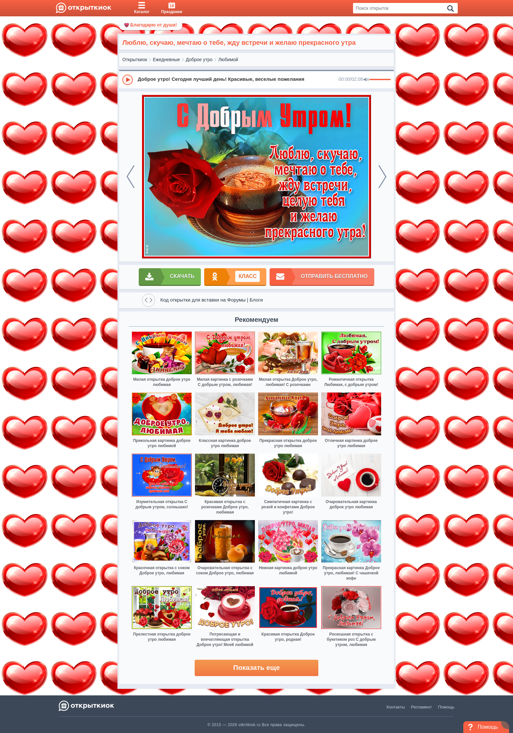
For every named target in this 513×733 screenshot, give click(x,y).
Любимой (228, 59)
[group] (256, 79)
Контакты (395, 707)
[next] (382, 176)
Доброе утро (199, 59)
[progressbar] (380, 80)
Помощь (446, 707)
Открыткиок (134, 59)
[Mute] (366, 80)
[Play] (127, 80)
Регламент (421, 707)
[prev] (130, 176)
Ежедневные (166, 59)
